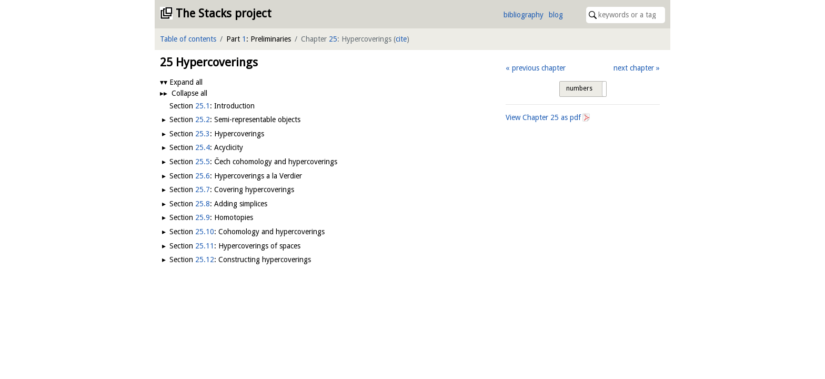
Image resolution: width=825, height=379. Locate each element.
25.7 (202, 189)
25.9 (202, 217)
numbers (579, 88)
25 (333, 39)
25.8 (202, 204)
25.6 (202, 176)
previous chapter (539, 68)
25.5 (202, 161)
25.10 (204, 231)
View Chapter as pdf (543, 117)
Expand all (186, 82)
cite (401, 39)
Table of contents (188, 39)
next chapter (633, 68)
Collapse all (189, 93)
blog (556, 15)
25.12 (204, 259)
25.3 (202, 133)
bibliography (524, 15)
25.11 (204, 246)
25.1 (202, 106)
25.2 (202, 119)
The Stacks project (223, 13)
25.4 (202, 147)
